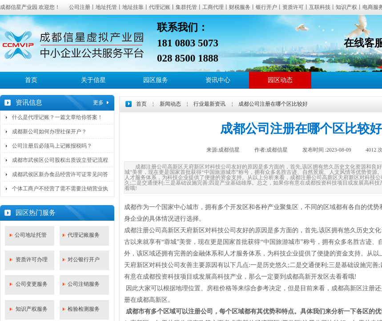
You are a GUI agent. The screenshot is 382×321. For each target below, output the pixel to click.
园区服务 (155, 80)
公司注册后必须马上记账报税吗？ (52, 146)
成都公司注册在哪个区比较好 (273, 104)
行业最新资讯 (209, 104)
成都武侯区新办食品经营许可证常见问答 (60, 174)
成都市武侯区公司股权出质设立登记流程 (60, 160)
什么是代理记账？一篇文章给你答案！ (57, 117)
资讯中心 (217, 80)
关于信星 (93, 80)
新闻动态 (170, 104)
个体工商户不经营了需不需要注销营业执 (60, 188)
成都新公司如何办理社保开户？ (49, 131)
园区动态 (280, 80)
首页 (31, 80)
